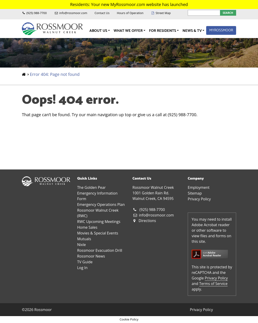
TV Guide (85, 261)
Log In (82, 267)
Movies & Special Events (97, 233)
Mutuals (84, 238)
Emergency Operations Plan (101, 204)
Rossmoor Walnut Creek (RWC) (98, 213)
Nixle (81, 244)
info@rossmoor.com (73, 13)
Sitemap (195, 193)
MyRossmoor (221, 30)
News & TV (192, 31)
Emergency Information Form (97, 196)
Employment (198, 187)
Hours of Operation (130, 13)
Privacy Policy (199, 199)
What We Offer (129, 31)
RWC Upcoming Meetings (98, 221)
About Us (98, 31)
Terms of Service (213, 283)
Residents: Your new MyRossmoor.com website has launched (129, 4)
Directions (147, 220)
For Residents (163, 31)
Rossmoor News (91, 256)
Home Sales (87, 227)
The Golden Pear (91, 187)
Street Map (163, 13)
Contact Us (102, 13)
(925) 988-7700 (36, 13)
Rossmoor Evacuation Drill (99, 250)
